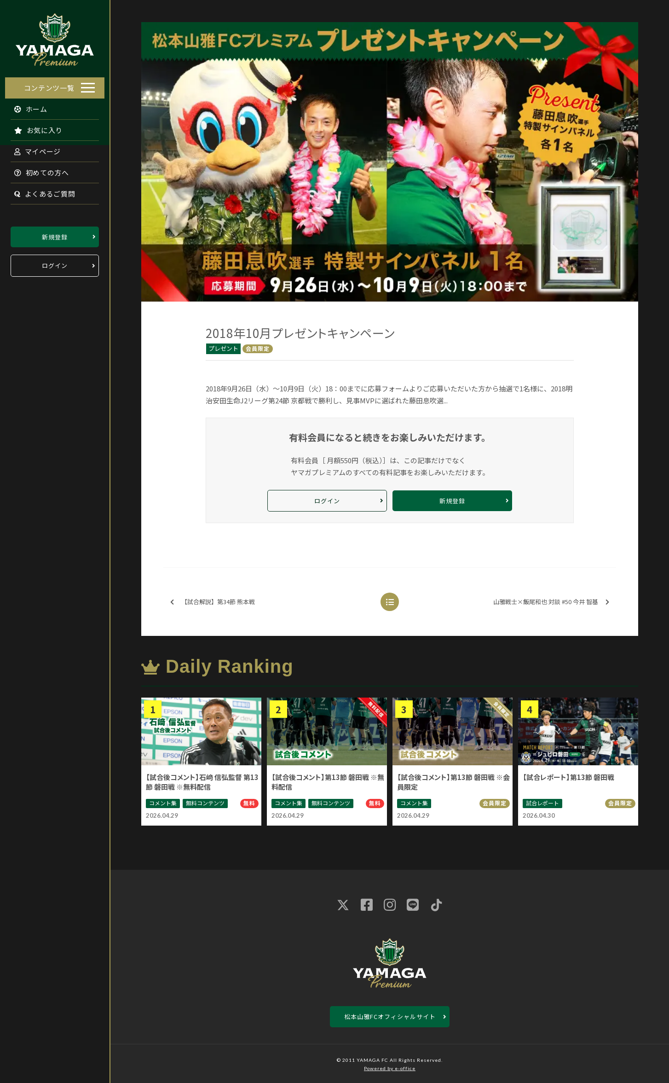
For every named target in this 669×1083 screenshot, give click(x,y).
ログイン (55, 263)
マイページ (32, 148)
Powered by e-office (389, 1068)
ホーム (26, 106)
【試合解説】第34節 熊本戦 (212, 602)
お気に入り (33, 127)
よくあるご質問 (39, 191)
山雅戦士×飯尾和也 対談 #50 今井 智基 (551, 602)
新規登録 (55, 234)
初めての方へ (36, 170)
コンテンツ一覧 (49, 85)
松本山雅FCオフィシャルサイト (390, 1016)
